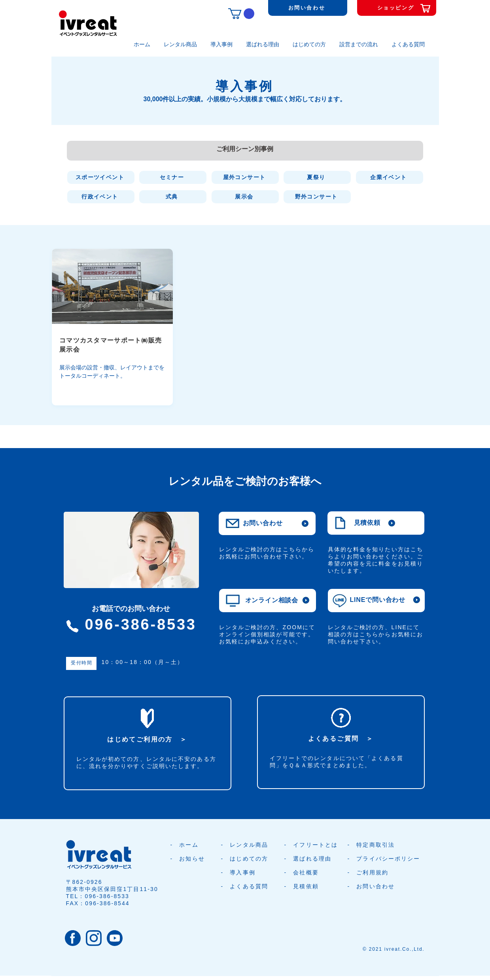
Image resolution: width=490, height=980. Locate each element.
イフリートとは (315, 845)
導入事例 (242, 872)
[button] (241, 13)
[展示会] (245, 196)
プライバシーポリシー (388, 858)
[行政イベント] (100, 196)
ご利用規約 (372, 872)
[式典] (172, 196)
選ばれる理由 (312, 858)
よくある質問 (249, 886)
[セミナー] (172, 177)
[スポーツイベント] (100, 177)
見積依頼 (305, 886)
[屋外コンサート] (245, 177)
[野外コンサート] (317, 196)
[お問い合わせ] (307, 8)
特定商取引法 (375, 845)
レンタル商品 (249, 845)
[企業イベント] (389, 177)
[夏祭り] (317, 177)
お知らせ (191, 858)
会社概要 (305, 872)
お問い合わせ (375, 886)
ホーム (188, 845)
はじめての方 (249, 858)
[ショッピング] (396, 8)
